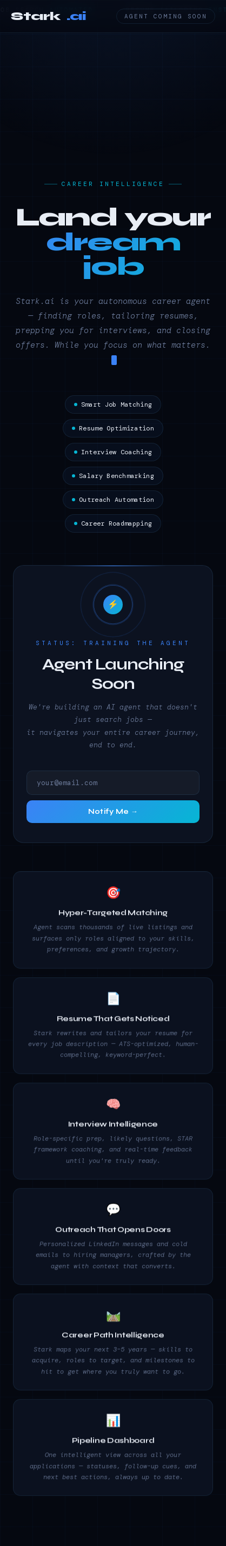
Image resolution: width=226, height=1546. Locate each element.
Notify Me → (113, 813)
